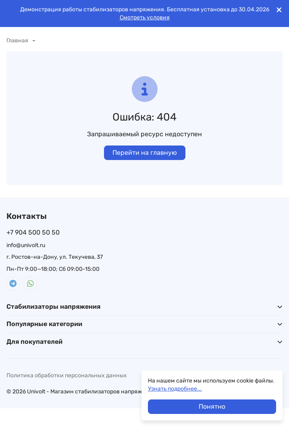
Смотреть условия (145, 17)
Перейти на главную (144, 152)
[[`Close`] (279, 10)
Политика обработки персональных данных (66, 375)
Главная (17, 40)
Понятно (212, 406)
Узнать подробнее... (175, 388)
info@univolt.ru (25, 245)
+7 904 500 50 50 (33, 232)
